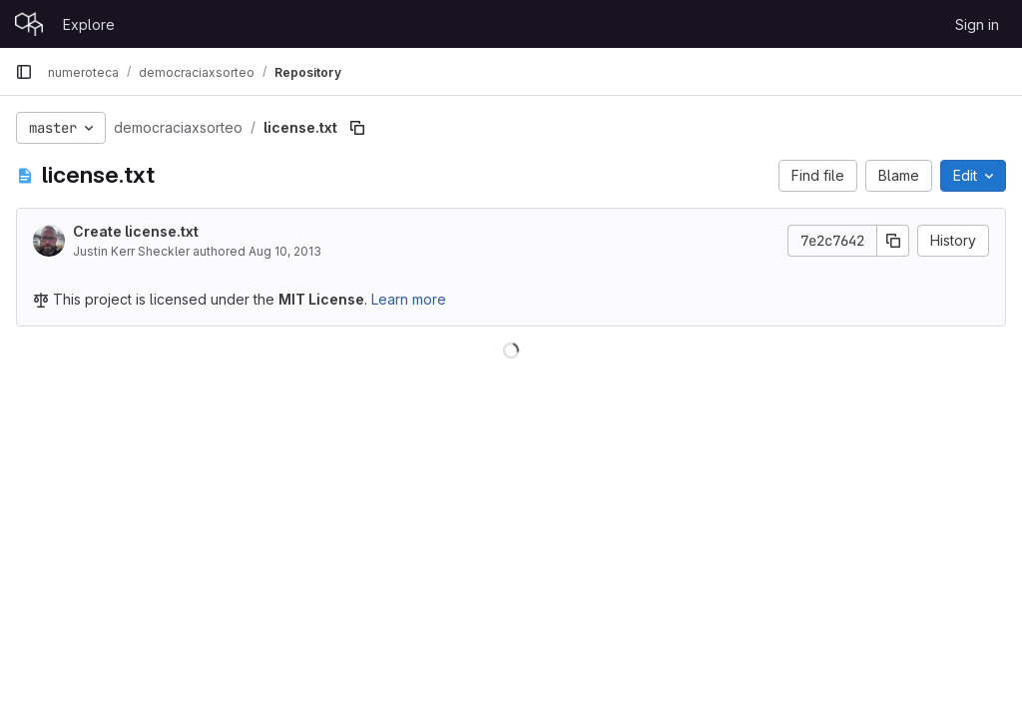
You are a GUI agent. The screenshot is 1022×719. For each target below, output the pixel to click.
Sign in (977, 24)
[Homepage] (29, 24)
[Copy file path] (357, 128)
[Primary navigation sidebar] (24, 72)
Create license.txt (136, 231)
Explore (89, 24)
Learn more (408, 299)
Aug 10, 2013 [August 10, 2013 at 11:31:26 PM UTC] (285, 251)
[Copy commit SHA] (893, 241)
